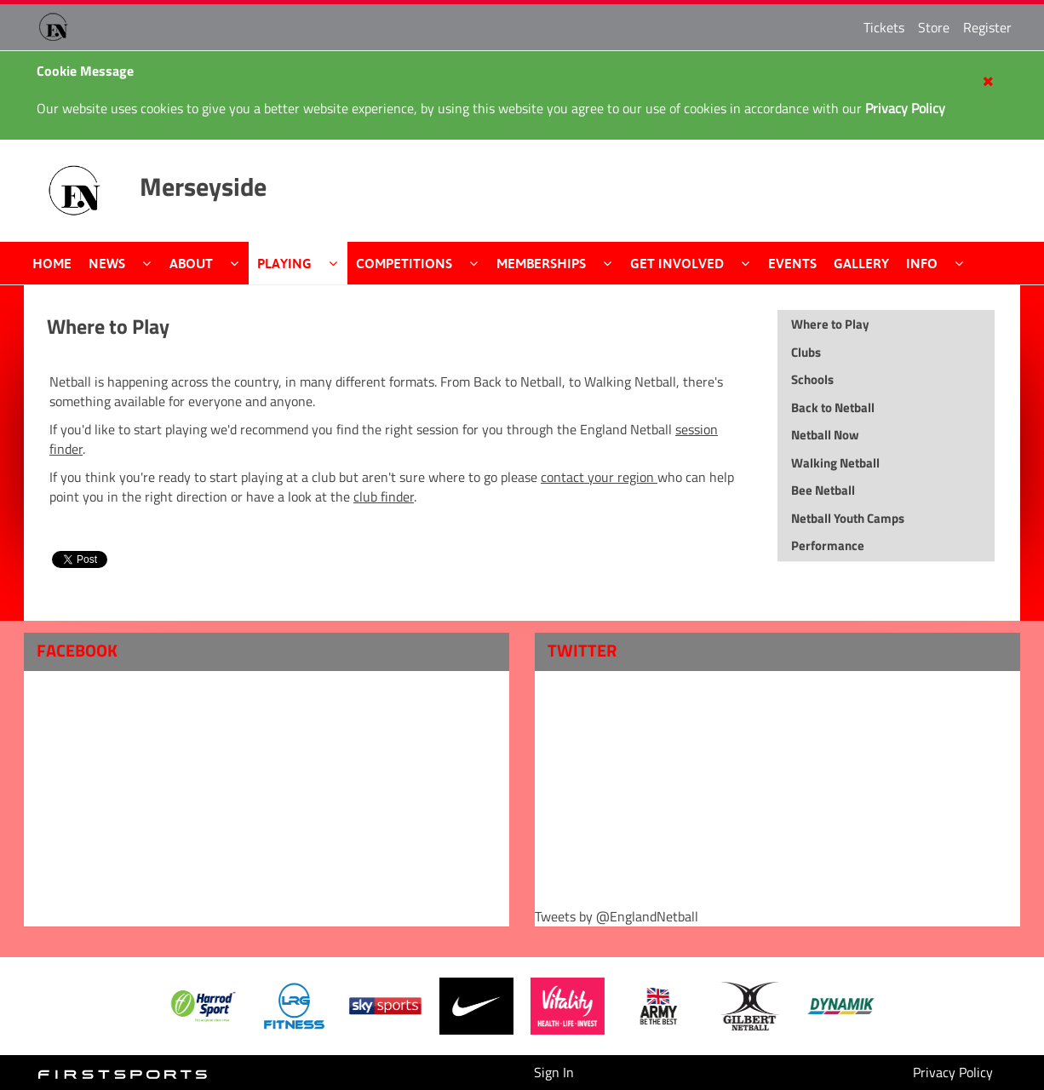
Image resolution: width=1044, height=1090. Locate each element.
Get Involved (677, 263)
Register (987, 27)
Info (922, 263)
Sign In (554, 1072)
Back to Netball (833, 407)
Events (792, 263)
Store (933, 27)
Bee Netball (823, 490)
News (107, 263)
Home (52, 263)
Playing (284, 263)
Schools (812, 379)
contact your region (599, 477)
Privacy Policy (953, 1072)
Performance (827, 545)
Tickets (883, 27)
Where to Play (108, 326)
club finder (383, 496)
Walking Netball (835, 463)
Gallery (861, 263)
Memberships (541, 263)
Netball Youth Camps (847, 518)
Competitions (404, 263)
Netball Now (825, 435)
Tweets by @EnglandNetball (616, 916)
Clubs (806, 352)
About (191, 263)
